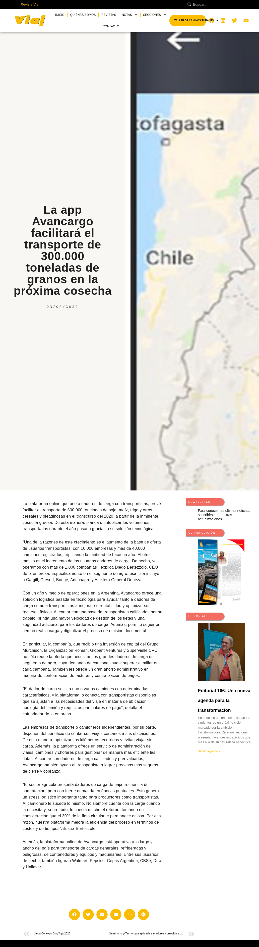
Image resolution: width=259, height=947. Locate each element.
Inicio (59, 15)
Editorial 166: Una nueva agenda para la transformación (224, 700)
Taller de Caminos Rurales (196, 20)
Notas (129, 15)
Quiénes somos (83, 15)
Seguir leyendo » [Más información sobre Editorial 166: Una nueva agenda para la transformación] (209, 751)
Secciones (154, 15)
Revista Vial (30, 4)
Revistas (108, 15)
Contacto (111, 26)
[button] (74, 914)
